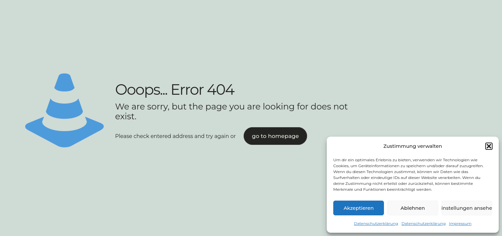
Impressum (460, 223)
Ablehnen (413, 208)
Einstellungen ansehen (466, 208)
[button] (489, 146)
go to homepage (275, 136)
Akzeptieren (359, 208)
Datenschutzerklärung (376, 223)
